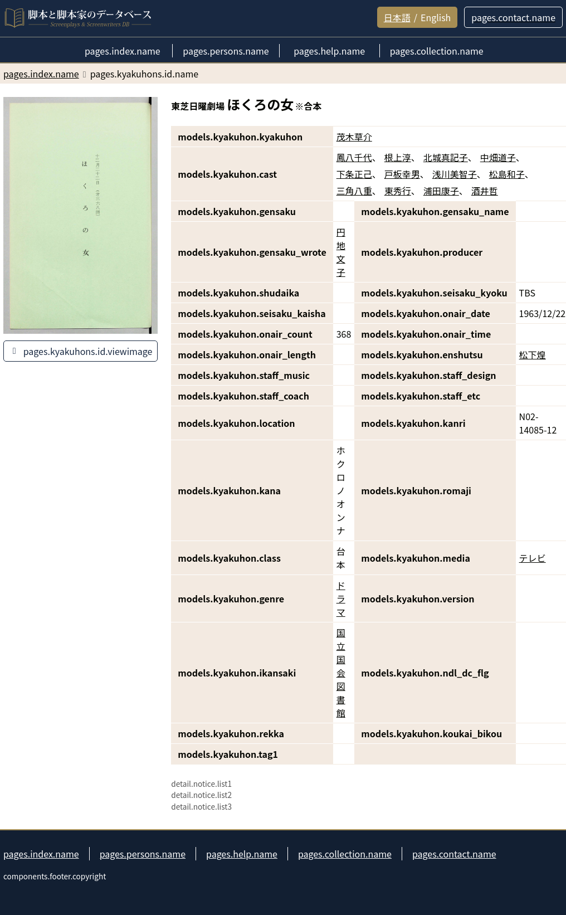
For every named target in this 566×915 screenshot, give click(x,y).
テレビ (532, 557)
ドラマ (340, 598)
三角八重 (354, 190)
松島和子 (507, 174)
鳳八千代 (354, 157)
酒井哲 (484, 190)
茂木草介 (354, 136)
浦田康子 (441, 190)
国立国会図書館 (340, 672)
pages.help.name (241, 853)
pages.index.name (41, 853)
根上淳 (397, 157)
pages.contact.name (454, 853)
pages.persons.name (143, 853)
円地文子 (340, 252)
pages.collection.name (345, 853)
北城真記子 (445, 157)
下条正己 (354, 174)
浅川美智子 (454, 174)
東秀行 (397, 190)
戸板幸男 (402, 174)
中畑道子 (498, 157)
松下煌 (532, 354)
